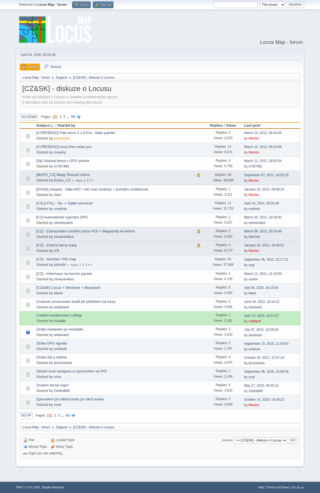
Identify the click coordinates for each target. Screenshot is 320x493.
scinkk (252, 279)
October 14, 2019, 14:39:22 (264, 399)
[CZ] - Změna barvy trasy (56, 245)
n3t (56, 251)
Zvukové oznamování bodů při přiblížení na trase (75, 302)
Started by (66, 125)
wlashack (61, 307)
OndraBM (62, 391)
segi (251, 265)
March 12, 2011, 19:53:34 (263, 161)
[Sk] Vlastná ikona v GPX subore (62, 161)
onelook (60, 209)
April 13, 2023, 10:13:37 (261, 316)
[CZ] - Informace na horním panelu (64, 274)
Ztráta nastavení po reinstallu (59, 329)
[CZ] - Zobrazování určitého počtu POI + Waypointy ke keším (85, 231)
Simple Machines (53, 487)
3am (57, 195)
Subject (45, 125)
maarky (60, 152)
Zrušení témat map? (52, 385)
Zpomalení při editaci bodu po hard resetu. (70, 399)
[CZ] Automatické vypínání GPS (61, 217)
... (69, 117)
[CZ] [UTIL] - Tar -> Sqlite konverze (64, 203)
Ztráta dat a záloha (51, 357)
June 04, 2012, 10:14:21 (261, 302)
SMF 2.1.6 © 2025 (28, 487)
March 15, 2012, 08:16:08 (263, 147)
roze (57, 377)
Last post (252, 125)
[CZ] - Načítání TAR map (56, 259)
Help (261, 487)
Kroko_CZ (62, 180)
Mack (58, 293)
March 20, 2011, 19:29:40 (263, 217)
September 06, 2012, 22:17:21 (266, 259)
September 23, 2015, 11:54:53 (266, 344)
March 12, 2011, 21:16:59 (263, 274)
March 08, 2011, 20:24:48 (263, 231)
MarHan (254, 237)
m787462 (61, 166)
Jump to (227, 440)
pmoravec (62, 138)
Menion (253, 138)
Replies (216, 125)
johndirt (60, 265)
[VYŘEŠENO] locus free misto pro (63, 147)
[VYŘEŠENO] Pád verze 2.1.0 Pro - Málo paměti (75, 133)
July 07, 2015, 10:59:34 (261, 330)
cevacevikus (64, 237)
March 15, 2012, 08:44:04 (263, 133)
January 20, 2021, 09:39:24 (264, 189)
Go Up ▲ (298, 487)
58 (73, 117)
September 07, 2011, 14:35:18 (266, 175)
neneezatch (63, 223)
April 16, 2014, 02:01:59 (261, 203)
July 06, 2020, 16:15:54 (261, 288)
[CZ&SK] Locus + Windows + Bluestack (68, 288)
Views (231, 125)
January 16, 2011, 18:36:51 (264, 245)
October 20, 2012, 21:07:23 (264, 358)
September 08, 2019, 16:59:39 (266, 372)
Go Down (28, 117)
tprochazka (63, 363)
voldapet (254, 321)
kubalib (60, 321)
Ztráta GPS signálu (51, 343)
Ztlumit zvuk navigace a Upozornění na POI (71, 371)
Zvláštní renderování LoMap (59, 315)
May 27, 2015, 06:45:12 (261, 385)
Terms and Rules (278, 487)
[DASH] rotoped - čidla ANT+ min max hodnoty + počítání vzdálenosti (92, 189)
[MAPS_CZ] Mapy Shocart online (63, 175)
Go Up (26, 415)
